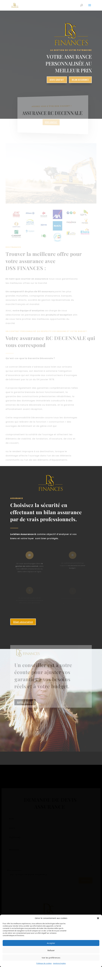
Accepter (51, 943)
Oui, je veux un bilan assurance (27, 876)
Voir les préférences (51, 957)
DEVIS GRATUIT (51, 122)
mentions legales (59, 963)
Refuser (51, 950)
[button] (98, 918)
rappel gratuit (25, 707)
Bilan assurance (23, 622)
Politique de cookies (44, 963)
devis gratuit (57, 80)
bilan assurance (80, 80)
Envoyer (85, 882)
